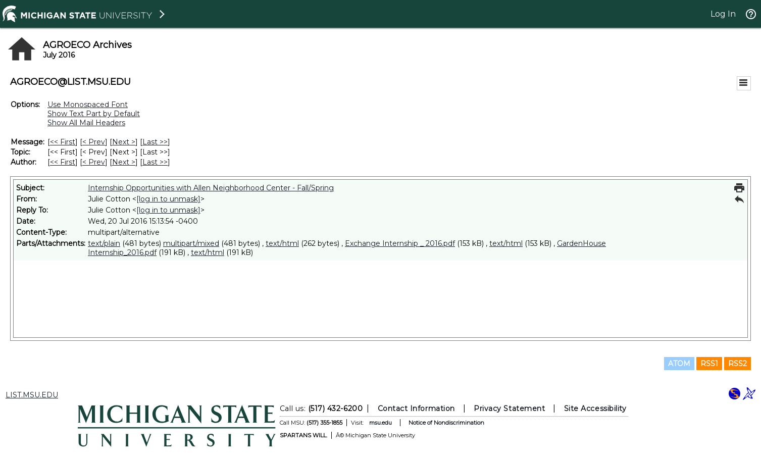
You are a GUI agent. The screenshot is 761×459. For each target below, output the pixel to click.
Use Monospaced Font (87, 104)
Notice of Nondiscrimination (446, 422)
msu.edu (380, 422)
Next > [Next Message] (123, 141)
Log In (723, 14)
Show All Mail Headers (86, 122)
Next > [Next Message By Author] (123, 162)
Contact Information (415, 408)
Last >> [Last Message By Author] (155, 162)
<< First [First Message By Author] (62, 162)
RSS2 (737, 363)
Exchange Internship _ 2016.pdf (400, 243)
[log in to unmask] (168, 198)
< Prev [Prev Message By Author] (93, 162)
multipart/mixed (191, 243)
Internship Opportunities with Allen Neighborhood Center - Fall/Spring (211, 187)
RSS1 (709, 363)
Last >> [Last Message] (155, 141)
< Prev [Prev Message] (93, 141)
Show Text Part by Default (93, 113)
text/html (282, 243)
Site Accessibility (595, 408)
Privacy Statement (509, 408)
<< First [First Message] (62, 141)
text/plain (104, 243)
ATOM (679, 363)
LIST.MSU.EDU (32, 394)
